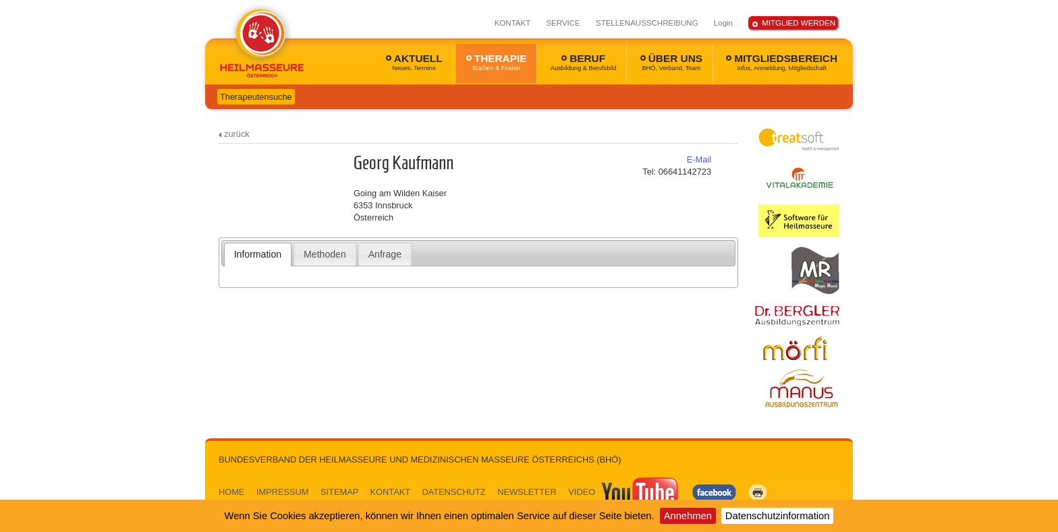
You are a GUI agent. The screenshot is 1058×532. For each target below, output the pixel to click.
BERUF (584, 62)
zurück (237, 134)
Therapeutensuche (256, 97)
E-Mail (699, 159)
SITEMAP (339, 492)
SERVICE (563, 23)
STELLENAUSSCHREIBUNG (647, 23)
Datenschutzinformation (777, 515)
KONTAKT (513, 23)
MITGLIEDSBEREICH (781, 62)
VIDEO (624, 492)
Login (723, 23)
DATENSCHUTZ (453, 492)
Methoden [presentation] (325, 254)
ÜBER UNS (671, 62)
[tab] (258, 254)
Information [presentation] (257, 254)
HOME (231, 492)
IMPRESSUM (282, 492)
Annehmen (688, 515)
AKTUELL (414, 62)
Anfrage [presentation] (384, 254)
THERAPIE (496, 62)
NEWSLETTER (526, 492)
